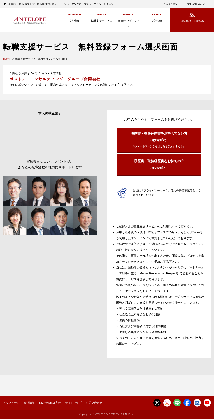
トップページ (11, 402)
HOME (7, 58)
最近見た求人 (170, 4)
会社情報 (29, 402)
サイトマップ (73, 402)
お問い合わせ (198, 4)
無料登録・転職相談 (192, 21)
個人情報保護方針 (50, 402)
